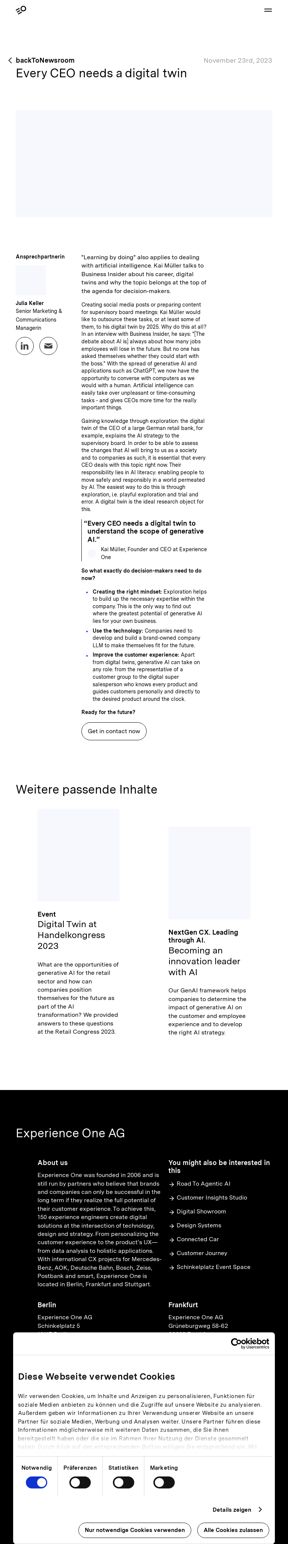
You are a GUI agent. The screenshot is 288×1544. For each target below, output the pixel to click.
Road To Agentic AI (199, 1184)
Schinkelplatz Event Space (209, 1267)
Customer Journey (197, 1253)
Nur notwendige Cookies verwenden (135, 1530)
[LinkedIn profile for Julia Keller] (25, 346)
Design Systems (194, 1225)
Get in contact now (114, 731)
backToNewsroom (45, 60)
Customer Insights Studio (207, 1198)
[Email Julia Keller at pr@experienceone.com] (48, 346)
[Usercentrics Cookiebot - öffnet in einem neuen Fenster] (236, 1343)
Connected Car (193, 1239)
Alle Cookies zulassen (233, 1530)
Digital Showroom (197, 1211)
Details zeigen (232, 1509)
